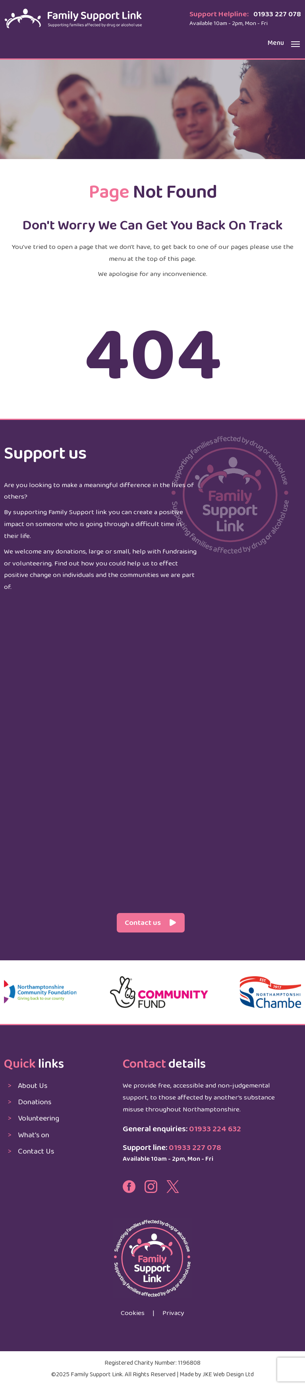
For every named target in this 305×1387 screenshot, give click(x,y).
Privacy (173, 1313)
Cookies (133, 1313)
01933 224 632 (215, 1129)
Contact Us (36, 1151)
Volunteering (38, 1118)
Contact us (143, 923)
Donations (34, 1102)
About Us (32, 1086)
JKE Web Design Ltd (228, 1374)
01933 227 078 (277, 14)
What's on (33, 1135)
